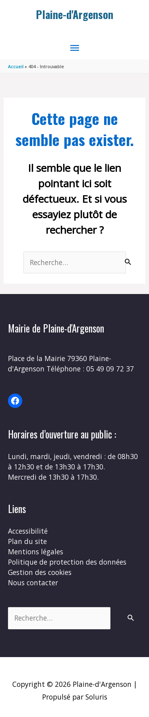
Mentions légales (35, 551)
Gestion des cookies (40, 572)
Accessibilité (28, 531)
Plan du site (27, 541)
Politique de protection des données (67, 562)
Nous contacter (33, 582)
